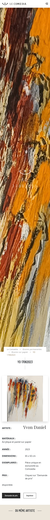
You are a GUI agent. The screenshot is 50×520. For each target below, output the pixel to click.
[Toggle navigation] (47, 4)
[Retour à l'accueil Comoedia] (26, 4)
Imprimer (29, 496)
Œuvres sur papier (19, 352)
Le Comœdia (12, 349)
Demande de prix (11, 496)
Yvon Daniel (34, 427)
